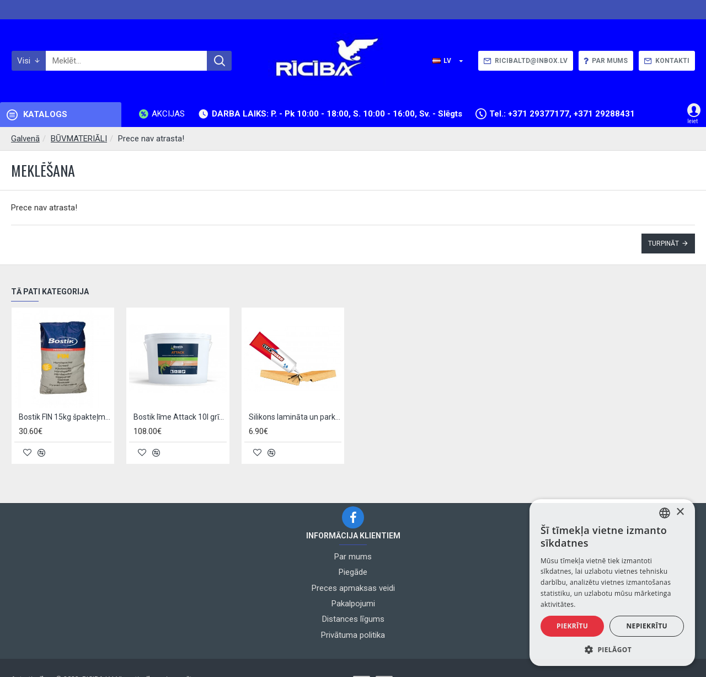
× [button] (680, 512)
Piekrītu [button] (572, 626)
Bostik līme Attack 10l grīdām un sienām (179, 417)
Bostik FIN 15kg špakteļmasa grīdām (65, 417)
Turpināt (663, 243)
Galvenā (25, 139)
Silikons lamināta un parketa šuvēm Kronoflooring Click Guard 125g (295, 417)
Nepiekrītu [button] (646, 626)
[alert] (612, 582)
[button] (612, 649)
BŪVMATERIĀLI (79, 139)
